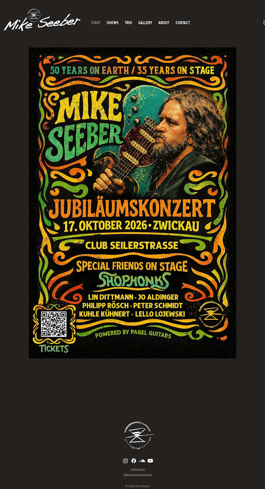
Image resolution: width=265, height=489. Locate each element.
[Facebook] (134, 461)
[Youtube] (150, 461)
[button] (163, 22)
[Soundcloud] (142, 461)
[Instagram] (125, 461)
